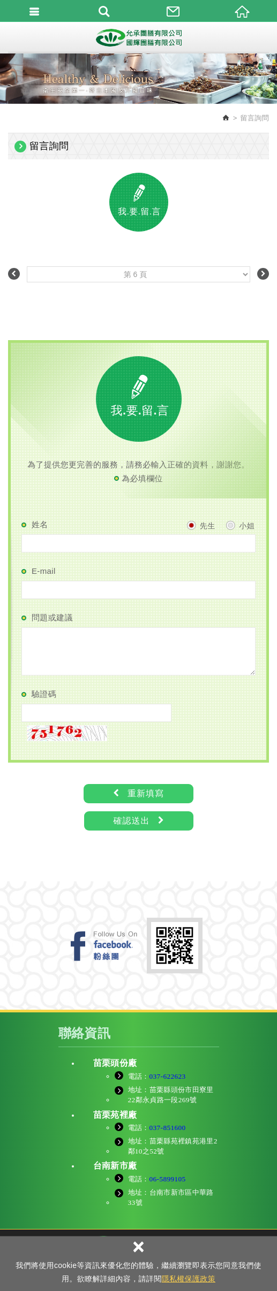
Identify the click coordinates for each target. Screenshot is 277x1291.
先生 (200, 525)
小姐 (240, 525)
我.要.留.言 (139, 211)
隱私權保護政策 (188, 1278)
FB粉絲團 (104, 945)
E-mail (44, 570)
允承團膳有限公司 (139, 37)
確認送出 (139, 820)
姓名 (40, 524)
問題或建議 (52, 617)
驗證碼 (44, 693)
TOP (139, 1275)
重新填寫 (138, 793)
